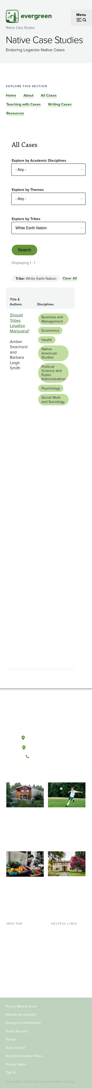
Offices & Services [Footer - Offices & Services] (66, 946)
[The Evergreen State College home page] (46, 715)
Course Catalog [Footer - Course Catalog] (63, 953)
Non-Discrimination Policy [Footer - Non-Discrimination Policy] (24, 1055)
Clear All (70, 278)
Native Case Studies (20, 27)
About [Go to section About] (28, 95)
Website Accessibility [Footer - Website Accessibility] (21, 1014)
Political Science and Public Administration (53, 373)
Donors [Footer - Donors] (12, 976)
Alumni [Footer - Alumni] (12, 984)
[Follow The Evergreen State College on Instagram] (51, 772)
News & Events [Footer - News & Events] (63, 968)
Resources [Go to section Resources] (15, 113)
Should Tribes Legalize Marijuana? (19, 323)
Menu (81, 14)
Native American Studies (49, 353)
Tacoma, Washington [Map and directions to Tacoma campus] (46, 747)
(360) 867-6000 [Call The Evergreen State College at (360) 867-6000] (45, 757)
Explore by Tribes (26, 218)
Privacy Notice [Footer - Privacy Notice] (16, 1064)
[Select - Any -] (48, 169)
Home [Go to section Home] (11, 95)
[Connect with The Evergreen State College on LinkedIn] (60, 772)
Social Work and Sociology (53, 399)
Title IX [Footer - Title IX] (11, 1072)
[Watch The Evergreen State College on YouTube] (41, 772)
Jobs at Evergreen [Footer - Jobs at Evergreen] (66, 976)
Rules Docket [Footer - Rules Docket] (15, 1047)
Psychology (50, 388)
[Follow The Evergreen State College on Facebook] (31, 772)
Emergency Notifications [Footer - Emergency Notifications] (23, 1022)
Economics (50, 330)
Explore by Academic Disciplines (39, 160)
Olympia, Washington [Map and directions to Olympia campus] (45, 737)
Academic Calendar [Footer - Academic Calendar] (67, 961)
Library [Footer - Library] (56, 930)
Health (46, 340)
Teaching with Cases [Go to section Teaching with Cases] (23, 104)
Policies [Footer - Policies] (11, 1039)
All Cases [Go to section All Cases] (49, 95)
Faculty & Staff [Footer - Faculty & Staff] (18, 968)
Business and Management (52, 319)
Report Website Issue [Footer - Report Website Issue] (21, 1006)
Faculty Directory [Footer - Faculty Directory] (65, 938)
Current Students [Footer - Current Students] (20, 930)
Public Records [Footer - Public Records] (17, 1031)
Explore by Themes (28, 189)
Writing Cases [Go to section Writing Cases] (60, 104)
